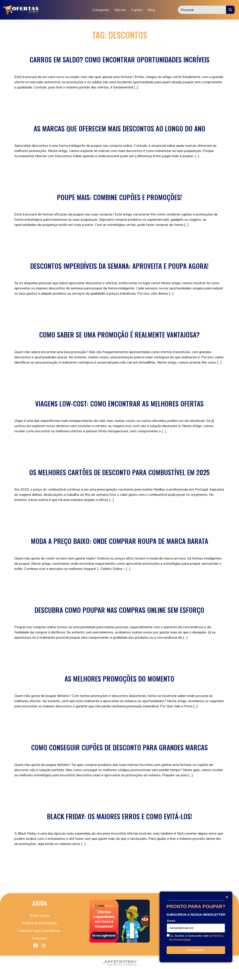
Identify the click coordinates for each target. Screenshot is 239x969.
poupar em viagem (160, 445)
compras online (91, 307)
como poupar (88, 238)
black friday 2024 (92, 857)
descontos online (27, 868)
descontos (132, 101)
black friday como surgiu (169, 857)
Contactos (39, 938)
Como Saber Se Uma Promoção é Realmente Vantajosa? (119, 334)
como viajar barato (112, 445)
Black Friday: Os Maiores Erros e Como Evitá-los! (119, 816)
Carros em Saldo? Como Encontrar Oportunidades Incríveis (119, 59)
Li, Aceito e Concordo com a (196, 937)
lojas (55, 868)
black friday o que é (44, 863)
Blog (151, 10)
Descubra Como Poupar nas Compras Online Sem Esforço (119, 610)
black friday (73, 582)
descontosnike (126, 170)
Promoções (52, 170)
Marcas (120, 10)
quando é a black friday (80, 873)
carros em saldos (78, 101)
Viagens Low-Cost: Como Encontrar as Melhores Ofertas (119, 403)
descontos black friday (198, 863)
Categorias (100, 10)
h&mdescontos (150, 170)
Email (171, 920)
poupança (157, 868)
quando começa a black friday (37, 873)
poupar (135, 238)
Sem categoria (41, 101)
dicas (46, 868)
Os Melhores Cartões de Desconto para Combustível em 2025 (119, 472)
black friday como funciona (128, 857)
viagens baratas (202, 445)
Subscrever (196, 950)
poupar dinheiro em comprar (200, 868)
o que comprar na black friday (82, 868)
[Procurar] (202, 10)
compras (71, 307)
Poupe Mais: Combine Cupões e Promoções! (119, 197)
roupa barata (136, 582)
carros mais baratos (107, 101)
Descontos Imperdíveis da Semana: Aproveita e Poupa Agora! (119, 266)
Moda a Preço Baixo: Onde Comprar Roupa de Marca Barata (119, 541)
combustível (74, 513)
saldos (147, 101)
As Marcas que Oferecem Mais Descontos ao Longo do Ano (119, 128)
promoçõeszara (176, 170)
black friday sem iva (106, 863)
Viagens (79, 445)
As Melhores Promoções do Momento (119, 679)
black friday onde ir (75, 863)
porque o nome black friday (127, 868)
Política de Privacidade (39, 923)
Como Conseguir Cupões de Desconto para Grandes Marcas (119, 747)
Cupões (137, 10)
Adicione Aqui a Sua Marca (39, 931)
